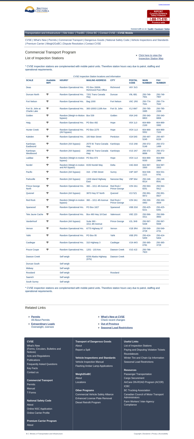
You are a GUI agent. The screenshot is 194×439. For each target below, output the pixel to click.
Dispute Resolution (73, 43)
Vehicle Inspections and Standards (149, 40)
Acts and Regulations (38, 356)
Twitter (167, 29)
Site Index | (70, 33)
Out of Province (110, 324)
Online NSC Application (39, 409)
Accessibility (163, 434)
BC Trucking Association (137, 390)
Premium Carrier (36, 43)
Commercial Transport (71, 40)
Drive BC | (93, 33)
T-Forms (31, 392)
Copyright (137, 434)
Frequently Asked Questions (42, 364)
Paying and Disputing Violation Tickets (144, 349)
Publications (33, 360)
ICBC (127, 386)
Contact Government (164, 4)
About (30, 404)
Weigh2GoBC (54, 43)
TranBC (150, 29)
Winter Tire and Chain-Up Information (144, 357)
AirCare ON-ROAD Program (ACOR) (144, 382)
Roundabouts (131, 354)
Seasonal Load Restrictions (117, 327)
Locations (80, 382)
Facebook (159, 29)
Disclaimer (147, 434)
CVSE (28, 40)
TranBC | (82, 33)
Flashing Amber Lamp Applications (94, 366)
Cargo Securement (134, 378)
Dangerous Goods (95, 40)
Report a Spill (82, 349)
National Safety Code (118, 40)
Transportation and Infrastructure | (44, 33)
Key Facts (32, 368)
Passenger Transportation (138, 374)
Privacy (154, 434)
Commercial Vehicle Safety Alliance (94, 394)
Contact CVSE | (109, 33)
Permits (53, 40)
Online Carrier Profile (38, 413)
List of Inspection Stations (138, 345)
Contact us (32, 372)
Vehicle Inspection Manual (89, 362)
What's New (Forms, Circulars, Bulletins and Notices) (44, 348)
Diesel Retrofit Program (88, 402)
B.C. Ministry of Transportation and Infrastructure (44, 434)
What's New (40, 40)
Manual (31, 388)
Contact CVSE (93, 43)
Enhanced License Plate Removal (93, 398)
